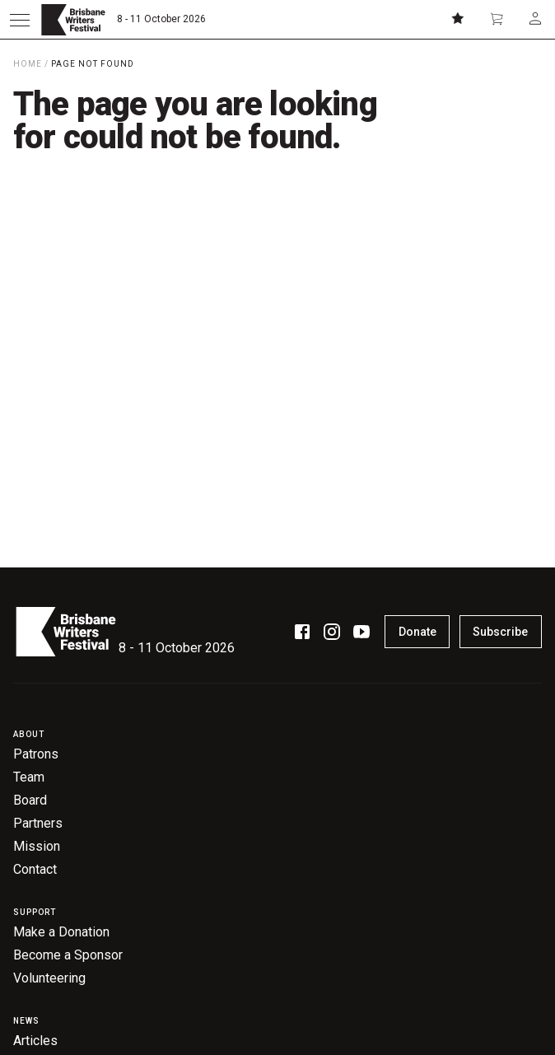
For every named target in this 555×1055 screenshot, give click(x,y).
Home (27, 63)
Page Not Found (92, 63)
